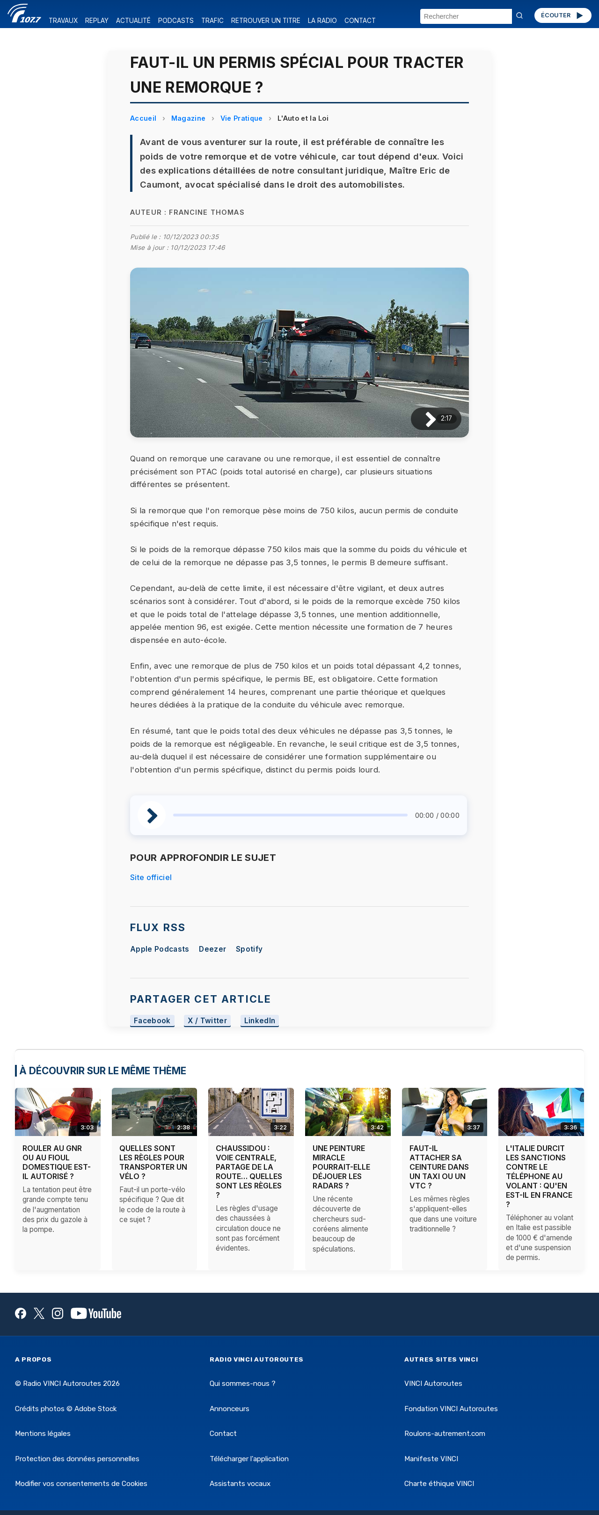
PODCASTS (176, 20)
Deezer (212, 949)
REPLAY (97, 20)
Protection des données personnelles (77, 1459)
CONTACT (360, 20)
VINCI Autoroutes (433, 1383)
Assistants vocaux (240, 1483)
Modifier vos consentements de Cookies (81, 1483)
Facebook (152, 1020)
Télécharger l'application (249, 1459)
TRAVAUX (63, 20)
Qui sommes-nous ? (243, 1383)
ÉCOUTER (562, 15)
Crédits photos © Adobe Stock (66, 1409)
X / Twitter (207, 1020)
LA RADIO (322, 20)
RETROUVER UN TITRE (265, 20)
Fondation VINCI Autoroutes (451, 1409)
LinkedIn (260, 1020)
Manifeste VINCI (431, 1459)
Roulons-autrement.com (444, 1433)
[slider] (290, 815)
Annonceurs (229, 1409)
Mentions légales (43, 1433)
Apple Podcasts (159, 949)
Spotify (249, 949)
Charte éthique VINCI (439, 1483)
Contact (223, 1433)
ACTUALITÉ (133, 20)
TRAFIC (212, 20)
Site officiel (151, 877)
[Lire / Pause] (423, 419)
